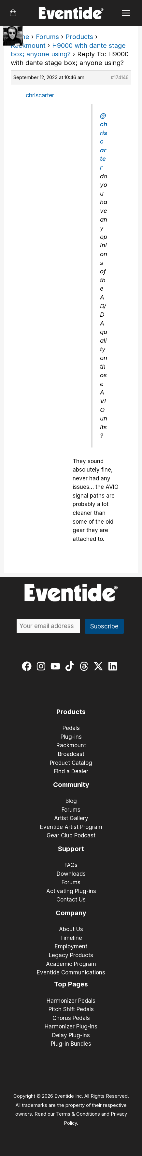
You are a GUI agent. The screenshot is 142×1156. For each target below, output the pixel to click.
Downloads (71, 874)
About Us (71, 929)
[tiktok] (71, 666)
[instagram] (42, 666)
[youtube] (56, 666)
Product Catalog (71, 763)
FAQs (71, 865)
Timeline (71, 938)
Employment (71, 946)
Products (79, 37)
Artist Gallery (71, 818)
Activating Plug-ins (71, 891)
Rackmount (28, 45)
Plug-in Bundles (71, 1043)
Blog (71, 801)
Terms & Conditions (78, 1114)
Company (71, 913)
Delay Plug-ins (71, 1035)
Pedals (71, 728)
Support (71, 849)
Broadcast (71, 754)
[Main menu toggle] (126, 13)
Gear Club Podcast (71, 835)
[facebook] (28, 666)
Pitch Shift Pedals (71, 1009)
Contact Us (71, 899)
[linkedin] (114, 666)
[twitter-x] (99, 666)
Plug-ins (71, 737)
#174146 (120, 77)
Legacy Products (71, 955)
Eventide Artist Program (71, 827)
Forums (47, 37)
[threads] (85, 666)
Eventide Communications (71, 972)
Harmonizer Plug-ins (71, 1026)
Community (71, 785)
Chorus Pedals (71, 1018)
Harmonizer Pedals (71, 1001)
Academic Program (71, 964)
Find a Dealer (71, 771)
